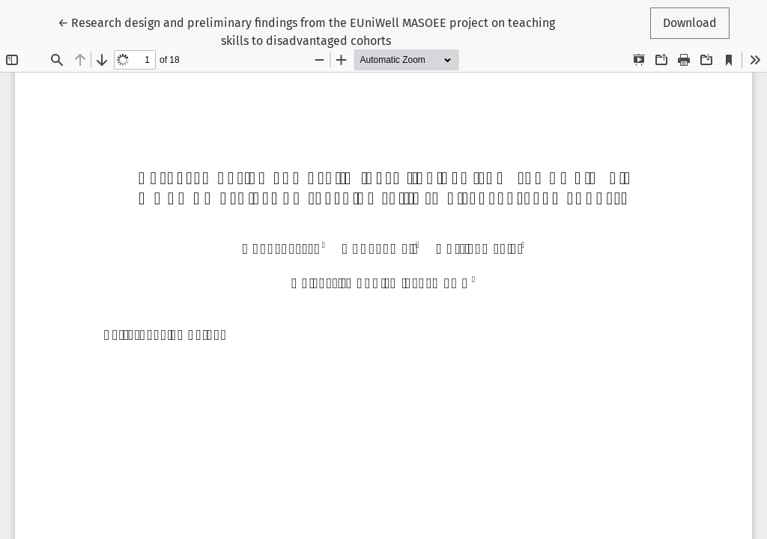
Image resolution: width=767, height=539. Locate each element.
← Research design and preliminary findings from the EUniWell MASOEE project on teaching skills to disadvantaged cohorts (306, 30)
